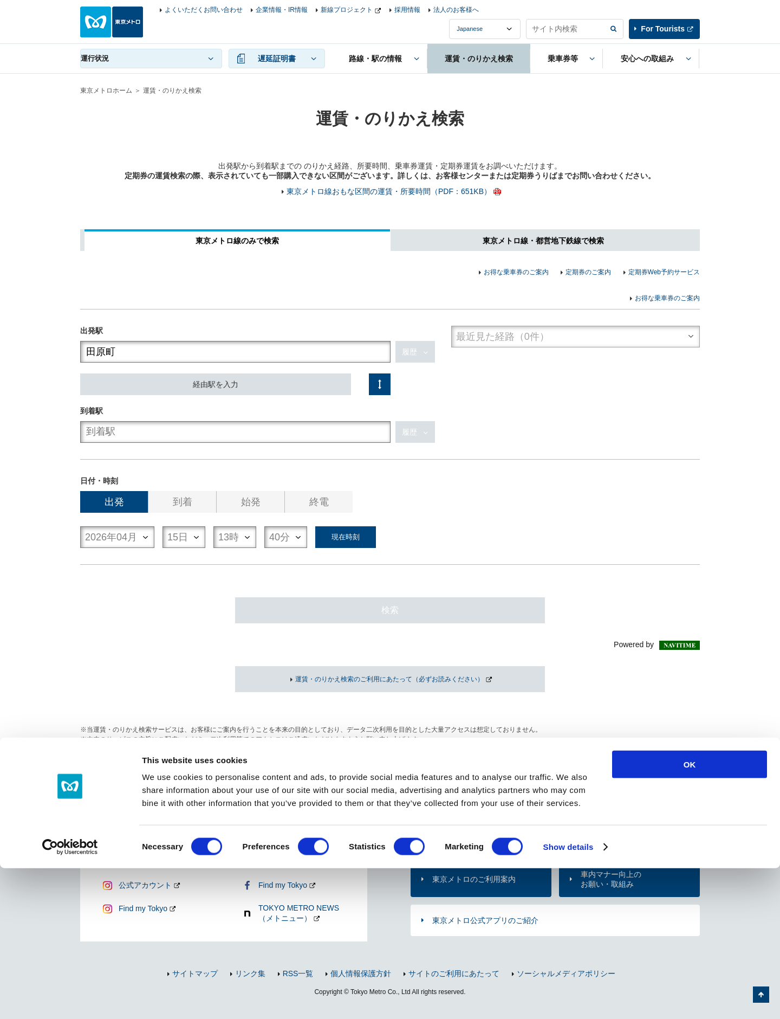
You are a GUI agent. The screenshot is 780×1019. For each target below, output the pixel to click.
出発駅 (91, 330)
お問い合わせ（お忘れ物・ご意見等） (474, 836)
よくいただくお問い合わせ (204, 10)
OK (690, 915)
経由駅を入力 (215, 384)
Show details (568, 997)
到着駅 (91, 411)
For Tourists (663, 28)
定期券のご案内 (588, 272)
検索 (390, 610)
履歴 (409, 351)
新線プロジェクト (347, 10)
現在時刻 (346, 537)
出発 (114, 501)
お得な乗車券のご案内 (516, 272)
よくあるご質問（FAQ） (622, 836)
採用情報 (407, 10)
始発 (251, 501)
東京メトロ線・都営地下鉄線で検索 (543, 240)
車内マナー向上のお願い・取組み (611, 879)
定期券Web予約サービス (664, 272)
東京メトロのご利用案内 (474, 879)
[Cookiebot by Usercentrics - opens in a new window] (70, 998)
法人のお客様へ (456, 10)
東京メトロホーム (106, 90)
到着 (182, 501)
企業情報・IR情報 (282, 10)
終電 (319, 501)
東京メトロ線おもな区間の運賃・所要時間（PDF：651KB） (389, 191)
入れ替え (380, 384)
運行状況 (95, 58)
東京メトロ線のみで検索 (237, 240)
